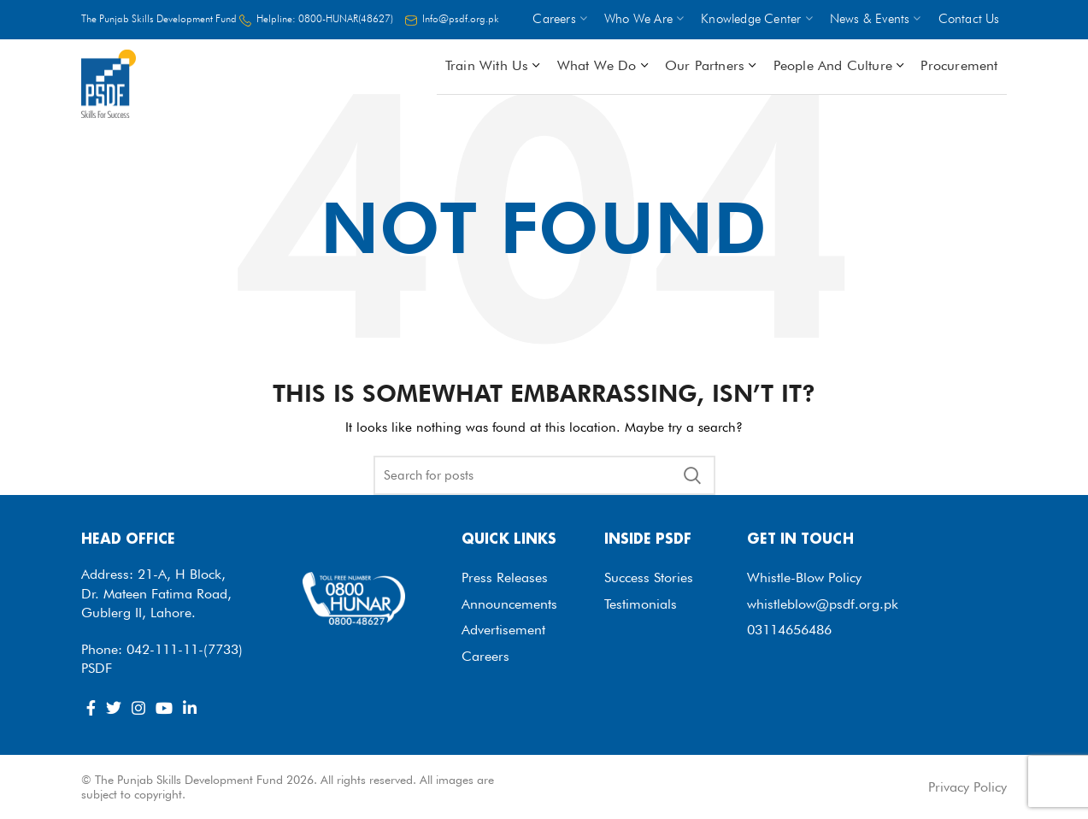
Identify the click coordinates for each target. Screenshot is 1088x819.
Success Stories (648, 577)
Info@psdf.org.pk (460, 18)
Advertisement (503, 630)
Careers (485, 656)
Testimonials (640, 604)
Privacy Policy (967, 787)
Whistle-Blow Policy (804, 577)
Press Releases (505, 577)
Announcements (509, 604)
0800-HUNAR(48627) (345, 18)
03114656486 (789, 630)
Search (692, 475)
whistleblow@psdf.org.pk (822, 604)
